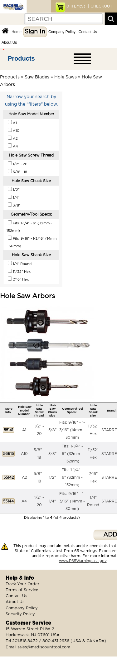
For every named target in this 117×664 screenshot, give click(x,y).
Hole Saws (65, 77)
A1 (24, 430)
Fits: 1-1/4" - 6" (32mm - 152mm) (72, 453)
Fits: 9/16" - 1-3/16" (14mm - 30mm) (72, 430)
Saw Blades (37, 77)
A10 (24, 454)
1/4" (52, 501)
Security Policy (20, 614)
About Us (9, 42)
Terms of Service (22, 590)
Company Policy (62, 32)
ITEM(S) (75, 6)
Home (17, 32)
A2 (24, 477)
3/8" (52, 430)
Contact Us (88, 32)
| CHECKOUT (99, 6)
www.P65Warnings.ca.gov (83, 561)
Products (21, 58)
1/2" (52, 477)
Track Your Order (22, 584)
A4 (24, 501)
